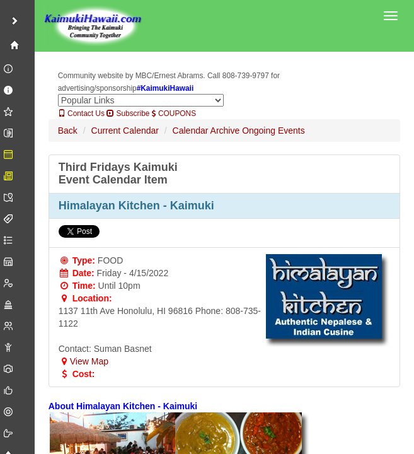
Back (68, 130)
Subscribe (127, 113)
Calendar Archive (206, 130)
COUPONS (174, 113)
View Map (83, 361)
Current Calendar (125, 130)
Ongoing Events (273, 130)
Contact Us (81, 113)
